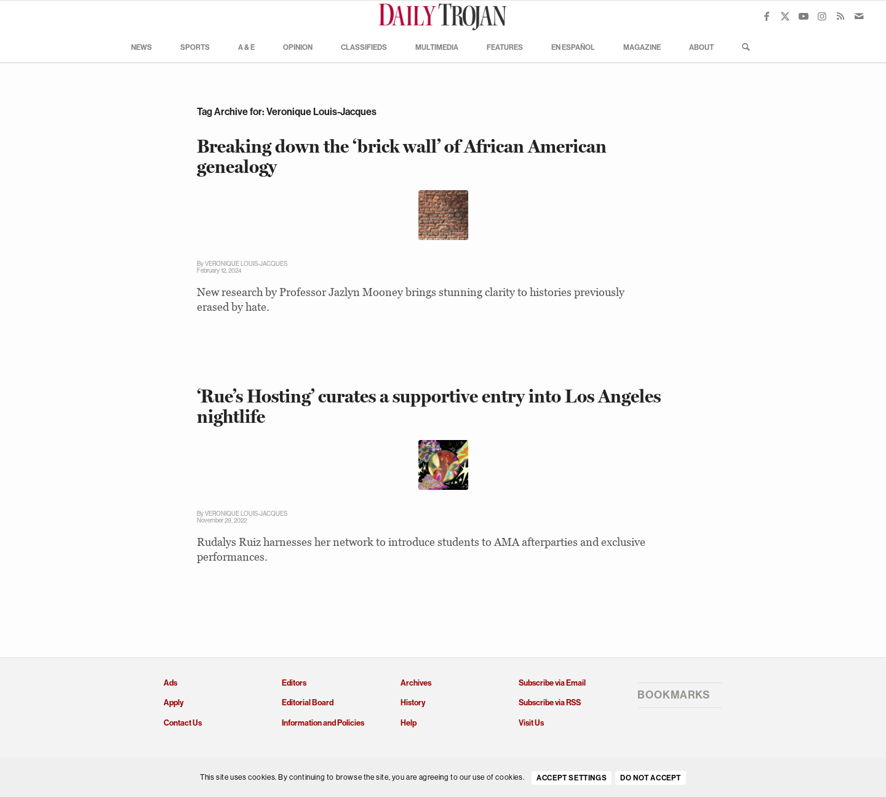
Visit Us (531, 722)
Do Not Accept (650, 778)
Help (409, 722)
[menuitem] (141, 46)
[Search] (742, 46)
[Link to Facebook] (766, 16)
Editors (294, 682)
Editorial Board (307, 702)
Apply (173, 702)
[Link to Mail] (859, 16)
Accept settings (572, 778)
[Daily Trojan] (443, 16)
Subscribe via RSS (550, 702)
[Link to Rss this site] (840, 16)
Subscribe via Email (552, 682)
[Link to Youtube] (803, 16)
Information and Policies (323, 722)
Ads (170, 682)
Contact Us (183, 722)
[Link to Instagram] (822, 16)
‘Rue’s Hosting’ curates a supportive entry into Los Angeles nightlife (429, 406)
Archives (416, 682)
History (413, 702)
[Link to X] (785, 16)
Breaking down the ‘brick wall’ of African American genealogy (402, 156)
